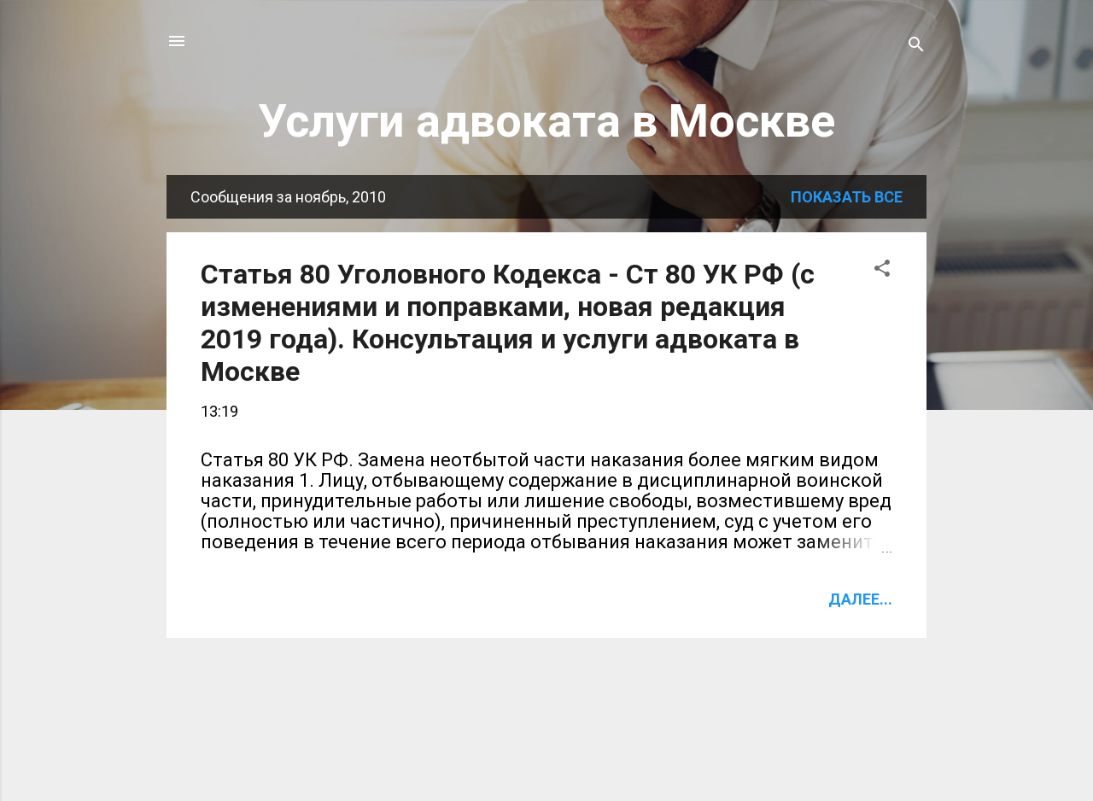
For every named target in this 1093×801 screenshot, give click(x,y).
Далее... (860, 599)
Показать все (847, 197)
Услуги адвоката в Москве (546, 121)
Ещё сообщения (546, 692)
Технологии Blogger (547, 756)
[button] (882, 271)
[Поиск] (916, 46)
